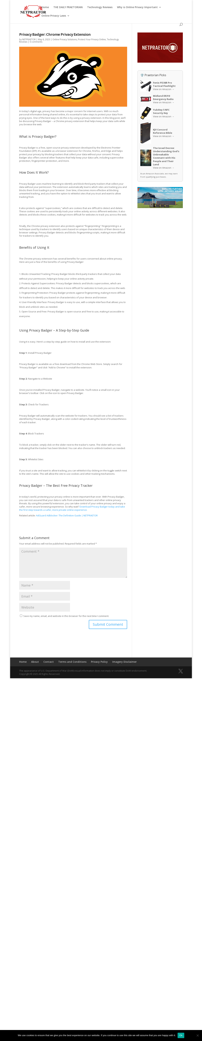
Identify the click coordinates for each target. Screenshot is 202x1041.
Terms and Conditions (72, 661)
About (35, 661)
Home (45, 7)
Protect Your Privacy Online (92, 39)
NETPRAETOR (29, 39)
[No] (197, 1035)
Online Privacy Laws (53, 15)
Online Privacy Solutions (64, 39)
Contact (48, 661)
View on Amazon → (163, 89)
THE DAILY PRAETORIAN (68, 7)
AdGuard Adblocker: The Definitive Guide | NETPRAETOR (67, 515)
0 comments (36, 41)
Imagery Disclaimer (124, 661)
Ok (180, 1035)
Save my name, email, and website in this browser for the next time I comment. (66, 616)
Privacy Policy (99, 661)
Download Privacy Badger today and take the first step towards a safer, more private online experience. (72, 508)
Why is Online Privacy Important (137, 7)
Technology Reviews (99, 7)
